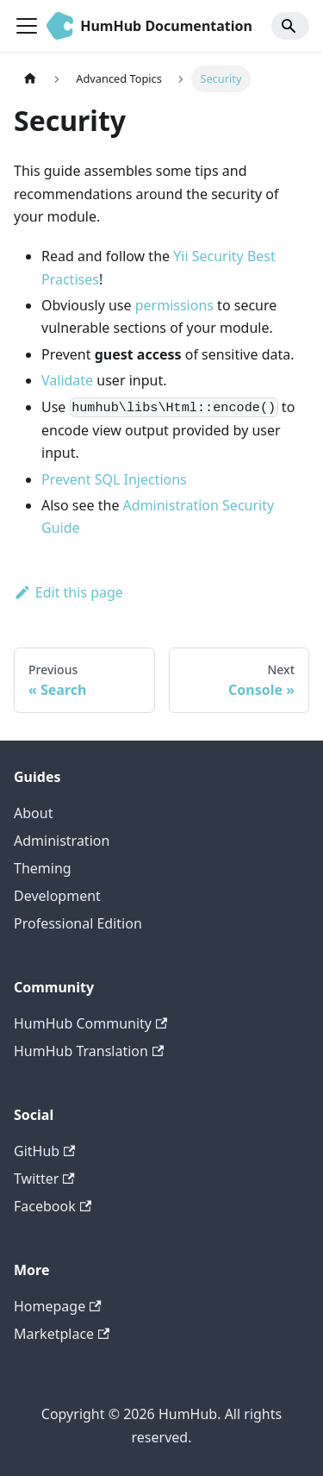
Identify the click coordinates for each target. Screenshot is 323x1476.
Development (57, 895)
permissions (174, 305)
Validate (67, 380)
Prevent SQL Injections (114, 479)
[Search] (290, 26)
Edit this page (68, 592)
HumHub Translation (89, 1050)
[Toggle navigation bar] (27, 26)
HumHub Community (90, 1023)
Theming (42, 868)
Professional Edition (78, 923)
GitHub (44, 1150)
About (33, 813)
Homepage (58, 1306)
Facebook (52, 1206)
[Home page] (30, 79)
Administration (61, 840)
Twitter (44, 1178)
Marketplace (61, 1333)
